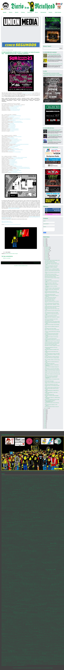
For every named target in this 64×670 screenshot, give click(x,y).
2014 (45, 415)
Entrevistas (29, 12)
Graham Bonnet (50, 544)
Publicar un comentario (6, 258)
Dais (40, 514)
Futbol (46, 541)
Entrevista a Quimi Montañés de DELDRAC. (51, 315)
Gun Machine (9, 547)
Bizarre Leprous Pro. (53, 496)
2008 (39, 475)
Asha (6, 490)
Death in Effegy (29, 517)
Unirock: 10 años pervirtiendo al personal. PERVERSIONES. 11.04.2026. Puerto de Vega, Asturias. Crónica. (54, 140)
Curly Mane (3, 514)
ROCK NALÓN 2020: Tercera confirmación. (51, 262)
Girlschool (58, 543)
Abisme (2, 479)
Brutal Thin (30, 503)
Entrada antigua (37, 262)
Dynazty (54, 525)
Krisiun (26, 567)
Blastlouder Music (21, 499)
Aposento (48, 487)
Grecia (47, 545)
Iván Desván (18, 561)
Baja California (15, 493)
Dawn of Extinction (36, 516)
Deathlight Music (51, 517)
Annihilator (44, 486)
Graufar (16, 545)
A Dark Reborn (37, 478)
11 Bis (5, 475)
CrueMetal (17, 513)
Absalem (9, 479)
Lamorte (36, 569)
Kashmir (30, 564)
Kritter (29, 567)
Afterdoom (42, 481)
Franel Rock (33, 540)
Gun (5, 547)
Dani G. (55, 514)
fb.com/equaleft (12, 124)
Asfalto (3, 490)
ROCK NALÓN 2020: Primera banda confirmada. (51, 333)
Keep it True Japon (45, 564)
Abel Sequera (56, 478)
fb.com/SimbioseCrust (13, 162)
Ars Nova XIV (5, 489)
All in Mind (30, 483)
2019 (45, 409)
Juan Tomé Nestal (25, 563)
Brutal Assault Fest (8, 503)
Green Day (57, 545)
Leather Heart (54, 570)
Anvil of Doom (13, 487)
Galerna (10, 542)
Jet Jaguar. (3, 562)
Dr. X (30, 524)
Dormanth (3, 524)
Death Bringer (24, 517)
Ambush (31, 484)
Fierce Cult (16, 538)
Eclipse (21, 526)
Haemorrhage (49, 547)
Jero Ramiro (61, 561)
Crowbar (52, 512)
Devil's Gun (50, 520)
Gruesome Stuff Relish (42, 546)
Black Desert (16, 497)
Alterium (10, 484)
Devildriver (59, 520)
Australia (29, 491)
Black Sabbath (21, 498)
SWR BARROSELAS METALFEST (50, 363)
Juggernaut (40, 563)
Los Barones (16, 575)
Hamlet (9, 548)
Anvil (9, 487)
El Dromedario (31, 527)
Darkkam (62, 515)
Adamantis (32, 480)
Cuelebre (55, 513)
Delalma (48, 518)
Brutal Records (19, 503)
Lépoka (18, 572)
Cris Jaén (12, 512)
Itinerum (61, 560)
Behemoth (28, 495)
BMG (57, 500)
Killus (21, 565)
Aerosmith (24, 481)
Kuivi (46, 567)
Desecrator (7, 520)
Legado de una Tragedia (16, 571)
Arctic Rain (15, 488)
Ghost (24, 543)
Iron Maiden (31, 560)
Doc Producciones (16, 523)
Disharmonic (57, 522)
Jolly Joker (38, 562)
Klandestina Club (28, 566)
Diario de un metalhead (28, 521)
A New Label (47, 478)
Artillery (35, 489)
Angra (60, 485)
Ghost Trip (28, 543)
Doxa (17, 524)
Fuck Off (23, 541)
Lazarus (35, 570)
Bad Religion (6, 493)
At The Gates (38, 490)
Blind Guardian (38, 499)
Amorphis (5, 485)
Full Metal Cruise (32, 541)
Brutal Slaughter (25, 503)
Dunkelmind (28, 525)
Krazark (8, 567)
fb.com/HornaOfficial (12, 159)
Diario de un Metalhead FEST (38, 521)
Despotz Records (16, 520)
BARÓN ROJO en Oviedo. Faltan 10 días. (50, 307)
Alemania (51, 482)
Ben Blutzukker (50, 495)
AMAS (20, 484)
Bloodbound (17, 500)
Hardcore (60, 548)
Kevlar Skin (56, 564)
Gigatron (39, 543)
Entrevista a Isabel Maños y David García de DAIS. (52, 343)
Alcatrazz (44, 482)
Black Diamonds (27, 497)
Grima (19, 546)
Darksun (12, 516)
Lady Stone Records (21, 569)
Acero (39, 479)
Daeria (21, 514)
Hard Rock (50, 548)
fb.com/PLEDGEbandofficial (14, 106)
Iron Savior (43, 560)
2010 (45, 420)
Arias (41, 488)
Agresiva (23, 482)
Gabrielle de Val (51, 541)
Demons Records (28, 519)
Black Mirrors (5, 498)
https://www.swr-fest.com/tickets (7, 222)
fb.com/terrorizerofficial (17, 136)
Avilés (22, 492)
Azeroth (48, 492)
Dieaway (4, 522)
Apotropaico (51, 487)
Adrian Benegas (48, 480)
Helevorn (11, 551)
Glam (62, 543)
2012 (45, 418)
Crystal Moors (46, 513)
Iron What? (48, 560)
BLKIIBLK (54, 499)
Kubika (41, 567)
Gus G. (24, 547)
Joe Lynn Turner (23, 562)
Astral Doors (26, 490)
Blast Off (5, 499)
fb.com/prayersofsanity (18, 105)
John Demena (34, 562)
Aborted (6, 479)
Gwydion (27, 547)
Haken (57, 547)
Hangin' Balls (33, 548)
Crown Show (61, 512)
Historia (10, 12)
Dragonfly (36, 524)
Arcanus (60, 487)
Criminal (3, 512)
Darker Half (58, 515)
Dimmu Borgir (16, 522)
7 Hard (24, 478)
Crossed (40, 512)
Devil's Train (55, 520)
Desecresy (11, 520)
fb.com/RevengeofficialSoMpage (15, 115)
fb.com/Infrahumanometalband (16, 172)
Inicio (22, 262)
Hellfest (33, 551)
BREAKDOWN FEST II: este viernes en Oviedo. (51, 73)
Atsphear (3, 491)
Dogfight (32, 523)
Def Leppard (28, 518)
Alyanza (13, 484)
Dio (30, 522)
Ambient (24, 484)
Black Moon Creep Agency (12, 498)
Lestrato (25, 572)
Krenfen (16, 567)
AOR (22, 487)
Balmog (30, 493)
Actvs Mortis (10, 480)
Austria (33, 491)
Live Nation (31, 574)
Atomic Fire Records (51, 490)
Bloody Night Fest (38, 500)
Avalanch (56, 491)
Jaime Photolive (40, 561)
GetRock (21, 543)
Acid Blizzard (47, 479)
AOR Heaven (26, 487)
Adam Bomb (23, 480)
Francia (28, 540)
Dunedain (19, 525)
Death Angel (19, 517)
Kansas (15, 564)
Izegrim (23, 561)
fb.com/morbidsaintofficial (18, 158)
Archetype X (7, 488)
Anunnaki (6, 487)
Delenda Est (55, 518)
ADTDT (5, 481)
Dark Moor (38, 515)
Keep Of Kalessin (51, 564)
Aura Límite (25, 491)
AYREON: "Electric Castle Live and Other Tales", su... (52, 387)
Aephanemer (14, 481)
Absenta (13, 479)
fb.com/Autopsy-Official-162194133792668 (19, 157)
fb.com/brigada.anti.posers (17, 166)
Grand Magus (56, 544)
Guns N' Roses (15, 547)
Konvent (49, 566)
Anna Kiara (40, 486)
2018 (9, 476)
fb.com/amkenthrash (11, 127)
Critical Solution (21, 512)
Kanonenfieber (10, 564)
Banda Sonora (34, 493)
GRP (36, 546)
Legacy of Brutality (8, 571)
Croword (10, 513)
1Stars (20, 475)
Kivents (18, 566)
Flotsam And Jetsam (41, 539)
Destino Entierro (27, 520)
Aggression (7, 482)
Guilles (2, 547)
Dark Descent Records (16, 515)
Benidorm (58, 495)
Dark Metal (33, 515)
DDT (53, 516)
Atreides (56, 490)
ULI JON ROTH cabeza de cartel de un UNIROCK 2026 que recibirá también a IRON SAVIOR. (54, 130)
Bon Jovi (17, 501)
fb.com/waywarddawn (17, 151)
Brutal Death (14, 503)
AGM (11, 482)
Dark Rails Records (43, 515)
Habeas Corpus (37, 547)
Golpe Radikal (22, 544)
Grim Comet (14, 546)
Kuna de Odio (51, 567)
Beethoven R (24, 495)
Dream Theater (56, 524)
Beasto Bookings (19, 495)
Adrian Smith (61, 480)
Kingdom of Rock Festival (46, 565)
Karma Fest (18, 564)
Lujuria (20, 576)
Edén (31, 526)
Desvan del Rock (38, 520)
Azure (58, 492)
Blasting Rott (15, 499)
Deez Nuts (18, 518)
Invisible (6, 560)
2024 (45, 241)
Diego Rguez (8, 522)
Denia (33, 519)
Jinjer (10, 562)
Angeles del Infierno (45, 485)
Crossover (47, 512)
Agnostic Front (15, 482)
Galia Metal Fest (14, 542)
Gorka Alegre (37, 544)
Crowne (3, 513)
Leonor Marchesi (13, 572)
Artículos (30, 489)
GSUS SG (52, 546)
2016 (45, 413)
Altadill (60, 483)
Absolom (20, 479)
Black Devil (21, 497)
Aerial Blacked (19, 481)
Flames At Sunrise (10, 539)
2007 (45, 424)
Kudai (44, 567)
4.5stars (7, 478)
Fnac (53, 539)
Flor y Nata (35, 539)
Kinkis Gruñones (53, 565)
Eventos (50, 12)
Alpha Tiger (52, 483)
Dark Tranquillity (49, 515)
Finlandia (25, 538)
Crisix (16, 512)
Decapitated (3, 518)
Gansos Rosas (34, 542)
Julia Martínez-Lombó (46, 563)
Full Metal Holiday (39, 541)
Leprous (22, 572)
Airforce (35, 482)
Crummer (21, 513)
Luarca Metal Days (55, 575)
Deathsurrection (57, 517)
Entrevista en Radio (12, 531)
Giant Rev (31, 543)
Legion (34, 571)
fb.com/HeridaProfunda (17, 170)
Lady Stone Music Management (11, 569)
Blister (50, 499)
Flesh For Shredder (22, 539)
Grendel (6, 546)
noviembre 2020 (47, 248)
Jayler (52, 561)
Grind (22, 546)
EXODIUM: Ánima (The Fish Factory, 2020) (51, 291)
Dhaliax (7, 521)
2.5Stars (24, 475)
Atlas (42, 490)
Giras (51, 543)
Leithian (52, 571)
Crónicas (23, 12)
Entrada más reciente (6, 262)
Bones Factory (35, 501)
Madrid (43, 577)
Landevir (43, 569)
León (4, 572)
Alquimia (56, 483)
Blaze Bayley (27, 499)
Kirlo (57, 565)
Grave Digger (29, 545)
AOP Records (18, 487)
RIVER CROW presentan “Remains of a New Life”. (52, 406)
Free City (44, 540)
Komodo (46, 566)
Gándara (30, 542)
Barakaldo (42, 493)
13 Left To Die (9, 475)
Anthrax (3, 487)
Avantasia (61, 491)
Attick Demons (8, 491)
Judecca (37, 563)
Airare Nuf (27, 482)
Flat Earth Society (16, 539)
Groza (34, 546)
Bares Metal (7, 494)
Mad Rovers (23, 577)
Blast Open (10, 499)
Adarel (35, 480)
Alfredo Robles (61, 482)
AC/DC (27, 479)
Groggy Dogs (26, 546)
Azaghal (42, 492)
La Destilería (34, 568)
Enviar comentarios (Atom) (23, 265)
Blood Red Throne (12, 500)
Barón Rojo (12, 494)
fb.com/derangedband (13, 142)
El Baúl (27, 527)
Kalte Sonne (57, 563)
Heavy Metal (31, 550)
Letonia (39, 572)
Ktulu (38, 567)
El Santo (55, 527)
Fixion (5, 539)
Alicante (6, 483)
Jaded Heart (35, 561)
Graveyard (39, 545)
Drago (33, 524)
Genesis (58, 542)
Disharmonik (61, 522)
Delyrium (9, 519)
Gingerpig (47, 543)
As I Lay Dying (42, 489)
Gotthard (45, 544)
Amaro (17, 484)
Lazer (39, 570)
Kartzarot (26, 564)
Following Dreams (61, 539)
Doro (7, 524)
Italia (58, 560)
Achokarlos (43, 479)
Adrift (2, 481)
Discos (36, 12)
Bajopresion (21, 493)
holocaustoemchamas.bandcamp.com (22, 167)
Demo (16, 519)
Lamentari (32, 569)
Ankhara (33, 486)
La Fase (38, 568)
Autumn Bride (45, 491)
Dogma (36, 523)
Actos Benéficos (4, 480)
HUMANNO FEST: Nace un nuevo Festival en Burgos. (52, 321)
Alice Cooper (11, 483)
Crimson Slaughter (7, 512)
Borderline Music (60, 501)
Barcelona (58, 493)
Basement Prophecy (21, 494)
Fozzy (21, 540)
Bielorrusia (23, 496)
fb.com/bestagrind (11, 147)
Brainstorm (20, 502)
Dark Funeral (29, 515)
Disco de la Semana (39, 522)
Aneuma (34, 485)
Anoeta (48, 486)
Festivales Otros (9, 538)
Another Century (56, 486)
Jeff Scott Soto (56, 561)
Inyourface (9, 560)
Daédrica (17, 514)
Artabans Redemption (24, 489)
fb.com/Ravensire (13, 165)
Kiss (60, 565)
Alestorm (56, 482)
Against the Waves (57, 481)
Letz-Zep (43, 572)
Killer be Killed (17, 565)
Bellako (41, 495)
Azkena (51, 492)
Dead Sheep (4, 517)
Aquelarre (56, 487)
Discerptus (34, 522)
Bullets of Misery (54, 503)
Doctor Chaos (28, 523)
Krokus (32, 567)
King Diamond (39, 565)
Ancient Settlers (14, 485)
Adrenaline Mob (42, 480)
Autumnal (49, 491)
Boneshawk (48, 501)
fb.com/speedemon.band (15, 110)
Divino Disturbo (10, 523)
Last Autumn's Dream (59, 569)
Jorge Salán (54, 562)
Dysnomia (58, 525)
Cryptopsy (41, 513)
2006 (45, 425)
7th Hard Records (28, 478)
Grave (19, 545)
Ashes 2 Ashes (10, 490)
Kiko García (7, 565)
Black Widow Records (42, 498)
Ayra (36, 492)
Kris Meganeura (21, 567)
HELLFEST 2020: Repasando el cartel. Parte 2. (51, 384)
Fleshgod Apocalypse (29, 539)
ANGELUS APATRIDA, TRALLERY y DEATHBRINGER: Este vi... (50, 401)
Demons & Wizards (21, 519)
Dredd (62, 524)
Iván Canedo (14, 561)
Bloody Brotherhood (27, 500)
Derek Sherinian (45, 519)
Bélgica (33, 495)
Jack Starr (30, 561)
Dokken (39, 523)
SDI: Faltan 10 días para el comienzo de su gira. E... (52, 275)
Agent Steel (3, 482)
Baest (10, 493)
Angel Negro (39, 485)
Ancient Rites (9, 485)
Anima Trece (6, 486)
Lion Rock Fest (51, 573)
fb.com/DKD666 (12, 160)
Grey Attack (9, 546)
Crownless (6, 513)
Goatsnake (15, 544)
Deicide (41, 518)
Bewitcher (13, 496)
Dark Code (3, 515)
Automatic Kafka (39, 491)
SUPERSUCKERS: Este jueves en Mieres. (51, 274)
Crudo (13, 513)
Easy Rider (8, 526)
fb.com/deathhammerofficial (17, 139)
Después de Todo (22, 520)
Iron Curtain (20, 560)
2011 (45, 419)
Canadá (26, 505)
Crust (31, 513)
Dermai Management (55, 519)
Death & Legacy (13, 517)
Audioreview (20, 491)
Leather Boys (48, 570)
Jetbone (7, 562)
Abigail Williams (61, 478)
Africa (34, 481)
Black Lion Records (46, 497)
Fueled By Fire (27, 541)
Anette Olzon (30, 485)
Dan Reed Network (50, 514)
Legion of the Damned (40, 571)
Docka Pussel (23, 523)
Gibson (35, 543)
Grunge (48, 546)
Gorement (33, 544)
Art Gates (16, 489)
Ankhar (30, 486)
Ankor (37, 486)
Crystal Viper (51, 513)
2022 (45, 243)
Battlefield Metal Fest (53, 494)
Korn (52, 566)
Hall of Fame (61, 547)
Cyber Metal (7, 514)
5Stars (19, 478)
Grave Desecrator (23, 545)
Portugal (16, 253)
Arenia (29, 488)
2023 (45, 242)
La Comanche (28, 568)
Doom (51, 523)
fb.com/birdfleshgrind (13, 161)
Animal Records (11, 486)
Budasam (42, 503)
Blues (51, 500)
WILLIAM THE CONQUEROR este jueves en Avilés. (52, 399)
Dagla (25, 514)
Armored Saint (57, 488)
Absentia (16, 479)
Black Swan (37, 498)
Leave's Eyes (60, 570)
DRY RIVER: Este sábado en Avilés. (50, 261)
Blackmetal (52, 498)
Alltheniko (38, 483)
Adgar (38, 480)
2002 (45, 426)
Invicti (2, 560)
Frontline (5, 541)
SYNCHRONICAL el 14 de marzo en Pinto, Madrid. (52, 368)
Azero (45, 492)
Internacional (43, 12)
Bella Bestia (37, 495)
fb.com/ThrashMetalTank (18, 149)
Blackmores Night (57, 498)
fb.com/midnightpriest (16, 145)
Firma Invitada (49, 538)
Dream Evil (51, 524)
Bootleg (55, 501)
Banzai (38, 493)
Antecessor (61, 486)
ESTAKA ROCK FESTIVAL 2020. (49, 394)
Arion (47, 488)
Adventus (9, 481)
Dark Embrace (23, 515)
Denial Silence (37, 519)
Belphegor (45, 495)
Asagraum (52, 489)
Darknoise (3, 516)
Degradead (37, 518)
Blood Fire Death (11, 253)
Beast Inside (13, 495)
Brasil (30, 502)
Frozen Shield (14, 541)
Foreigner (8, 540)
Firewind (44, 538)
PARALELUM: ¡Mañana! (48, 279)
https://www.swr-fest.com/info (13, 208)
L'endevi (59, 567)
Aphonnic (38, 487)
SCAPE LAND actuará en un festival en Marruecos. (52, 356)
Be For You (61, 494)
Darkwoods (20, 516)
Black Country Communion (9, 497)
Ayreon (39, 492)
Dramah (48, 524)
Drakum (44, 524)
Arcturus (19, 488)
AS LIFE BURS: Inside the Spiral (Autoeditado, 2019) (52, 260)
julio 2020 (46, 253)
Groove (30, 546)
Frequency (57, 540)
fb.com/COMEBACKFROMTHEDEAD (23, 168)
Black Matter (56, 497)
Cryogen (34, 513)
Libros (28, 573)
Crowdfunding (56, 512)
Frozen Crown (9, 541)
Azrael (54, 492)
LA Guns (41, 568)
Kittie (15, 566)
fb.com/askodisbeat (11, 150)
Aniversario (25, 486)
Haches (44, 547)
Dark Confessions (8, 515)
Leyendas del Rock (15, 573)
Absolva (24, 479)
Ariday (44, 488)
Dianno (15, 521)
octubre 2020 (47, 249)
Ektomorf (6, 527)
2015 (45, 414)
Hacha (41, 547)
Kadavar (53, 563)
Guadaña (60, 546)
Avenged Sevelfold (12, 492)
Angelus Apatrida (53, 485)
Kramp (5, 567)
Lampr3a (39, 569)
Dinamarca (21, 522)
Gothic (41, 544)
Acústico (15, 480)
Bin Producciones (37, 496)
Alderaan (48, 482)
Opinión (16, 12)
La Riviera (45, 568)
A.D (51, 478)
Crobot (29, 512)
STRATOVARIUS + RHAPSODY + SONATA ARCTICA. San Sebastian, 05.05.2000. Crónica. (54, 54)
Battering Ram (43, 494)
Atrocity (59, 490)
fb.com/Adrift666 (11, 123)
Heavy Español (24, 550)
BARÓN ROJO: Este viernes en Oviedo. (50, 276)
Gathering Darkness (50, 542)
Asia (13, 490)
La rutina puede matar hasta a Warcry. (50, 294)
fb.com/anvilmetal (11, 116)
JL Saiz (13, 562)
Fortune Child (12, 540)
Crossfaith (43, 512)
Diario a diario (20, 521)
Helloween (49, 551)
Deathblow (42, 517)
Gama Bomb (20, 542)
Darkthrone (16, 516)
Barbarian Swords (53, 493)
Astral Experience (32, 490)
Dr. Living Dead (22, 524)
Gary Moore (39, 542)
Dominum (43, 523)
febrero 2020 (47, 259)
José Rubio (14, 563)
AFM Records (29, 481)
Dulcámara (15, 525)
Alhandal (3, 483)
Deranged (41, 519)
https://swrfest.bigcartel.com (6, 221)
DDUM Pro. (57, 516)
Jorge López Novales (46, 562)
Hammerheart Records (21, 548)
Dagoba (28, 514)
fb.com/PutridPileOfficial (17, 121)
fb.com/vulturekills (13, 143)
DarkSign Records (7, 516)
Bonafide (21, 501)
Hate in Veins (24, 549)
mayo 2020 (46, 255)
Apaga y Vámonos (33, 487)
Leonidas (8, 572)
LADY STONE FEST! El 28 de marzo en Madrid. (51, 312)
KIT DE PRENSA (7, 566)
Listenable (60, 573)
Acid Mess (52, 479)
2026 (45, 238)
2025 (32, 476)
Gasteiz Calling (44, 542)
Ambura (28, 484)
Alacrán (38, 482)
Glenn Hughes (4, 544)
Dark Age (62, 514)
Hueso (3, 554)
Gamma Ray (25, 542)
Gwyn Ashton (32, 547)
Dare (58, 514)
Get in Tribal (17, 543)
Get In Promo (12, 543)
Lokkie (58, 574)
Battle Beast (47, 494)
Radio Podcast (58, 12)
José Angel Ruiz (8, 563)
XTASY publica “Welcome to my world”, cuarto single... (52, 353)
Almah (42, 483)
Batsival (38, 494)
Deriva (50, 519)
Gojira (18, 544)
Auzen (53, 491)
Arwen (38, 489)
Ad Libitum (19, 480)
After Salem (37, 481)
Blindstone (46, 499)
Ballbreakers (26, 493)
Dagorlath (32, 514)
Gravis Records (43, 545)
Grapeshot (8, 545)
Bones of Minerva (42, 501)
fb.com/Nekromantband (14, 128)
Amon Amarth (59, 484)
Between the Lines (7, 496)
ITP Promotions (7, 561)
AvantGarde (3, 492)
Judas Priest (32, 563)
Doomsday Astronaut (57, 523)
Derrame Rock (61, 519)
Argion (38, 488)
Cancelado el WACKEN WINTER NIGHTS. (51, 338)
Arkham (53, 488)
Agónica (19, 482)
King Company (33, 565)
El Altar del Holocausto (15, 527)
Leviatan (51, 572)
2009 (45, 421)
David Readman (29, 516)
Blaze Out (32, 499)
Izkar (26, 561)
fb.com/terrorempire (15, 169)
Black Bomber (59, 496)
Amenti (42, 484)
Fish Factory (56, 538)
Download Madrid (12, 524)
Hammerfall (14, 548)
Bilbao (31, 496)
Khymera (3, 565)
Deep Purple (13, 518)
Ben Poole (54, 495)
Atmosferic (45, 490)
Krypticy (35, 567)
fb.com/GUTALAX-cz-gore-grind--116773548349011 (21, 119)
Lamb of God (27, 569)
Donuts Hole (47, 523)
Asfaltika (63, 489)
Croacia (26, 512)
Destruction (32, 520)
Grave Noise (34, 545)
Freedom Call (49, 540)
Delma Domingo (5, 519)
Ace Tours (35, 479)
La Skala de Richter (50, 568)
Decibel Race (8, 518)
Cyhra (10, 514)
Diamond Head (11, 521)
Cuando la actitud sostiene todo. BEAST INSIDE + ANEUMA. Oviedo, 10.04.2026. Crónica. (55, 135)
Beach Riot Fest (4, 495)
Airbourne (31, 482)
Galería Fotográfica (5, 542)
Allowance (34, 483)
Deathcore (46, 517)
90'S (32, 478)
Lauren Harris (31, 570)
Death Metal (35, 517)
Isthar (55, 560)
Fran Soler (24, 540)
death (8, 517)
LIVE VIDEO (41, 574)
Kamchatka (61, 563)
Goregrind (29, 544)
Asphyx (22, 490)
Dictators (56, 521)
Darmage (24, 516)
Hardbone (56, 548)
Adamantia (28, 480)
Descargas (3, 520)
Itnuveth (3, 561)
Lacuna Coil (4, 569)
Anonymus (51, 486)
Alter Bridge (6, 484)
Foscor (16, 540)
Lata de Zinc (14, 570)
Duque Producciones (36, 525)
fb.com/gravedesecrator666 (18, 122)
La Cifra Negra (23, 568)
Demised (13, 519)
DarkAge (54, 515)
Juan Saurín (19, 563)
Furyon (44, 541)
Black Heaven (32, 497)
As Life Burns (47, 489)
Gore (26, 544)
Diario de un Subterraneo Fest (49, 521)
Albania (41, 482)
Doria (61, 523)
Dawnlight (47, 516)
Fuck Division (19, 541)
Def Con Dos (23, 518)
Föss (19, 540)
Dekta (44, 518)
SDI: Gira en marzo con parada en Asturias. (51, 344)
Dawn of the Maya (42, 516)
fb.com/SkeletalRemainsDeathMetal (22, 144)
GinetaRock (43, 543)
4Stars (13, 478)
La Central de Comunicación (14, 568)
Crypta (38, 513)
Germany (3, 543)
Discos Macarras (51, 522)
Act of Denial (61, 479)
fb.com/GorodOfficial (11, 120)
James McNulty (46, 561)
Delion (59, 518)
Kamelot (3, 564)
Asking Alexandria (18, 490)
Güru (20, 547)
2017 (6, 476)
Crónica (33, 512)
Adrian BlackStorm (54, 480)
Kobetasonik (39, 566)
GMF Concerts (9, 544)
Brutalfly (34, 503)
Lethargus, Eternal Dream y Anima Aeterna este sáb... (52, 306)
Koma (43, 566)
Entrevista (3, 531)
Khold (60, 564)
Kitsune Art (12, 566)
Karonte (23, 564)
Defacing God (33, 518)
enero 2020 (46, 408)
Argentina (33, 488)
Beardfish (9, 495)
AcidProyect (56, 479)
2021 (45, 244)
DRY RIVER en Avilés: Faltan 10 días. (50, 298)
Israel (52, 560)
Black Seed (26, 498)
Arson (12, 489)
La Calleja (6, 568)
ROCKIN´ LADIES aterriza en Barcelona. (50, 297)
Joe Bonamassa (17, 562)
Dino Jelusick (26, 522)
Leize (55, 571)
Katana (37, 564)
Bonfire (52, 501)
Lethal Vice (31, 572)
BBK (58, 494)
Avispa (26, 492)
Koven (59, 566)
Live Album (18, 574)
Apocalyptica (44, 487)
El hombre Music (37, 527)
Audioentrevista (14, 491)
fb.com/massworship (15, 148)
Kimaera (29, 565)
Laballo (55, 568)
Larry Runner (48, 569)
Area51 (22, 488)
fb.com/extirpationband (14, 146)
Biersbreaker (27, 496)
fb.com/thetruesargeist (14, 138)
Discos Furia (46, 522)
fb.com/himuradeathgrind (13, 171)
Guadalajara (56, 546)
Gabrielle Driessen (56, 541)
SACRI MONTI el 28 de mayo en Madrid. (50, 328)
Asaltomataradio (58, 489)
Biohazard (47, 496)
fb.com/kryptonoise (12, 126)
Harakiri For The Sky (39, 548)
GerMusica (7, 543)
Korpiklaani (55, 566)
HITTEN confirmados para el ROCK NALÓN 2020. (52, 303)
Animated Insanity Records (19, 486)
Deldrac (52, 518)
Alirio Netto (26, 483)
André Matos (20, 485)
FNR (56, 539)
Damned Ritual (45, 514)
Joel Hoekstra (29, 562)
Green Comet (52, 545)
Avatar (7, 492)
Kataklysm (33, 564)
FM (50, 539)
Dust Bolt (43, 525)
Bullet (49, 503)
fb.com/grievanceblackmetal (15, 109)
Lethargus (35, 572)
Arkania (50, 488)
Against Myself (46, 481)
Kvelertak (55, 567)
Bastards (35, 494)
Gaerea (61, 541)
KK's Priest (24, 566)
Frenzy (54, 540)
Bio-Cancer (43, 496)
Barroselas (7, 253)
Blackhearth (48, 498)
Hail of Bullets (54, 547)
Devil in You (45, 520)
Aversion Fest (18, 492)
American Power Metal (47, 484)
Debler (62, 517)
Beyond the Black (18, 496)
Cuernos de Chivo (60, 513)
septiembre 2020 (47, 250)
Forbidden (4, 540)
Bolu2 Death (4, 501)
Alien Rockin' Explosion (19, 483)
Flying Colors (47, 539)
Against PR (50, 481)
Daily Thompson (37, 514)
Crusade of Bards (26, 513)
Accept (31, 479)
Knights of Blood (34, 566)
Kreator (12, 567)
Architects (11, 488)
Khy (62, 564)
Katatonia (41, 564)
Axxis (33, 492)
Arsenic (9, 489)
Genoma (62, 542)
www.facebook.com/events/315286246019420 (13, 224)
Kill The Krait (12, 565)
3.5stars (53, 476)
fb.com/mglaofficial (11, 137)
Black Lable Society (39, 497)
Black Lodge (51, 497)
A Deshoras (42, 478)
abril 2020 (46, 256)
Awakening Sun (30, 492)
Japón (50, 561)
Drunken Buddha (9, 525)
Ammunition (54, 484)
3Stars (58, 476)
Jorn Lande (59, 562)
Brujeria (3, 503)
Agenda (4, 12)
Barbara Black (47, 493)
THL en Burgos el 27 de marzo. (49, 320)
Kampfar (6, 564)
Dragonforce (40, 524)
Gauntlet (55, 542)
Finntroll (30, 538)
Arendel (26, 488)
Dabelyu (14, 514)
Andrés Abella (25, 485)
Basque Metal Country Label (29, 494)
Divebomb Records (4, 523)
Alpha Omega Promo (47, 483)
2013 (55, 475)
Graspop (13, 545)
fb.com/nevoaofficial (12, 125)
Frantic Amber (40, 540)
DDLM (51, 516)
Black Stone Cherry (31, 498)
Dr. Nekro (26, 524)
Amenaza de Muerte (36, 484)
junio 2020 (46, 254)
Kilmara (25, 565)
